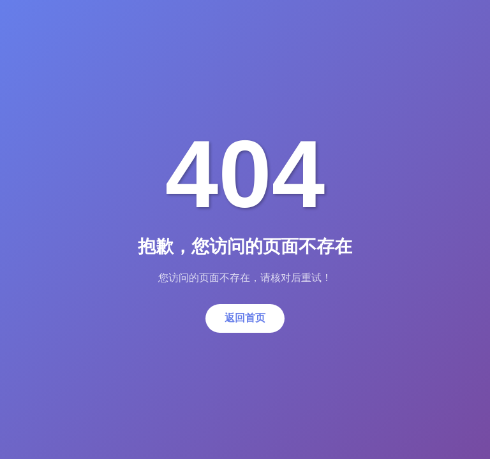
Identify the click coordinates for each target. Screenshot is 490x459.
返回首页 (245, 317)
